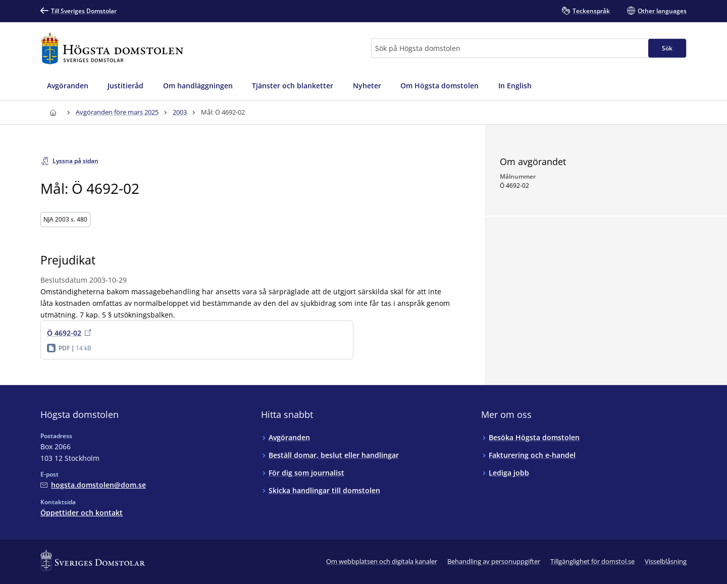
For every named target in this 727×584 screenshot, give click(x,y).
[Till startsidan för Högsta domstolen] (112, 48)
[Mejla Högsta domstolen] (93, 485)
